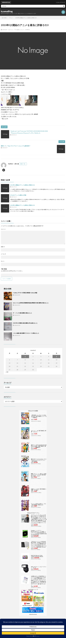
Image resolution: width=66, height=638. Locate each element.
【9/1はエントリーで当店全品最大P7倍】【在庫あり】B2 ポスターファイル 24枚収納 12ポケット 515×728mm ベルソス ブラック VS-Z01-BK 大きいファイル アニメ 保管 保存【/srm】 (39, 544)
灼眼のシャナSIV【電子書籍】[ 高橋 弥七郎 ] (38, 489)
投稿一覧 (22, 164)
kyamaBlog (7, 11)
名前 (3, 246)
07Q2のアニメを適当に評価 (18, 195)
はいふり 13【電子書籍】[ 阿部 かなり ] (38, 431)
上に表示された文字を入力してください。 (12, 270)
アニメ (11, 29)
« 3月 (7, 372)
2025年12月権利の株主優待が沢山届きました (25, 323)
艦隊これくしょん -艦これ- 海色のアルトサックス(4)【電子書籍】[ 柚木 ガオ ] (38, 475)
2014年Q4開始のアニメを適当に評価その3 (22, 205)
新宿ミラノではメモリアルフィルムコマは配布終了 (15, 146)
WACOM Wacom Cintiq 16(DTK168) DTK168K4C (37, 556)
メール (3, 254)
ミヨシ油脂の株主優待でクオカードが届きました (26, 333)
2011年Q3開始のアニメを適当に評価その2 (22, 185)
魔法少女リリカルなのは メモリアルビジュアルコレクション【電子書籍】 (39, 460)
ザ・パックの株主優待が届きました (22, 313)
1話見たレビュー (20, 29)
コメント (3, 229)
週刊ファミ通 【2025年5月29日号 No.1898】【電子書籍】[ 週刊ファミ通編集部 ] (39, 446)
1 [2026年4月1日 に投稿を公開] (25, 356)
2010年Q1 (27, 29)
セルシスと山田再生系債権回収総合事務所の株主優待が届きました (31, 303)
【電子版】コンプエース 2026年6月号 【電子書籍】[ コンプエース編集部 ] (39, 416)
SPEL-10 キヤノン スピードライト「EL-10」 (38, 567)
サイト (2, 261)
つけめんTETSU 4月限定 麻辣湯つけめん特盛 (25, 292)
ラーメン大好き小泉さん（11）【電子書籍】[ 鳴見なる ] (39, 504)
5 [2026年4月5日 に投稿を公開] (56, 356)
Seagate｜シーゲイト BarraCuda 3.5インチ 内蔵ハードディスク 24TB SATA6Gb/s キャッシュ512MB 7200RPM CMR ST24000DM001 (39, 533)
